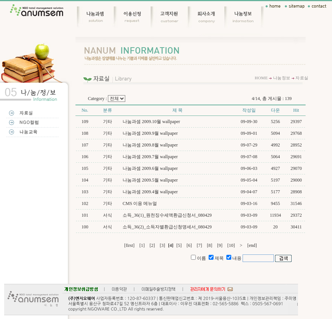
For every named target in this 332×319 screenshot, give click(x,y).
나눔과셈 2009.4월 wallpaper (150, 191)
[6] (189, 245)
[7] (199, 245)
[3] (162, 245)
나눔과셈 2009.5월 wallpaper (150, 180)
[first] (129, 245)
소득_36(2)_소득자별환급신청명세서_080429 (167, 227)
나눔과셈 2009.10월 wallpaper (151, 121)
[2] (152, 245)
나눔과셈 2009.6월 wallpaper (150, 168)
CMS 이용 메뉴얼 (140, 203)
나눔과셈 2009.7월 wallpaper (150, 156)
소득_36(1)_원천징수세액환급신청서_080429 (167, 215)
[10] (231, 245)
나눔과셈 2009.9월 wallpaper (150, 133)
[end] (252, 245)
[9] (220, 245)
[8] (209, 245)
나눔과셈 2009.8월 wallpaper (150, 145)
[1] (142, 245)
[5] (179, 245)
